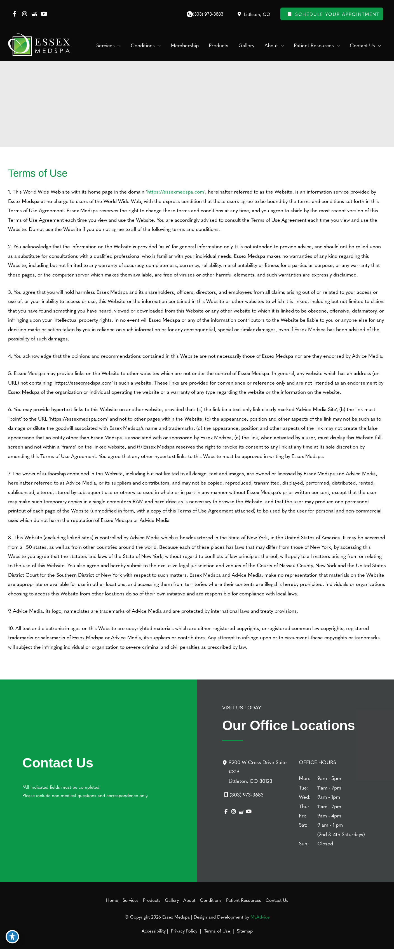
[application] (118, 45)
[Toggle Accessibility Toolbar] (12, 936)
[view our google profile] (34, 14)
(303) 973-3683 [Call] (208, 14)
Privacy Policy (184, 930)
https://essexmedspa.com (175, 191)
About (189, 900)
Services (131, 900)
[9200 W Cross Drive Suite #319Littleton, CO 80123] (257, 771)
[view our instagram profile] (24, 14)
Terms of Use (217, 930)
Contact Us (277, 900)
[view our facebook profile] (14, 14)
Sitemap (244, 930)
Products (151, 900)
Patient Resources (243, 900)
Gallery (172, 900)
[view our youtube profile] (44, 14)
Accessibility (154, 930)
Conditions (211, 900)
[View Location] (253, 14)
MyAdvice (259, 917)
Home (112, 900)
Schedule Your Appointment (331, 13)
